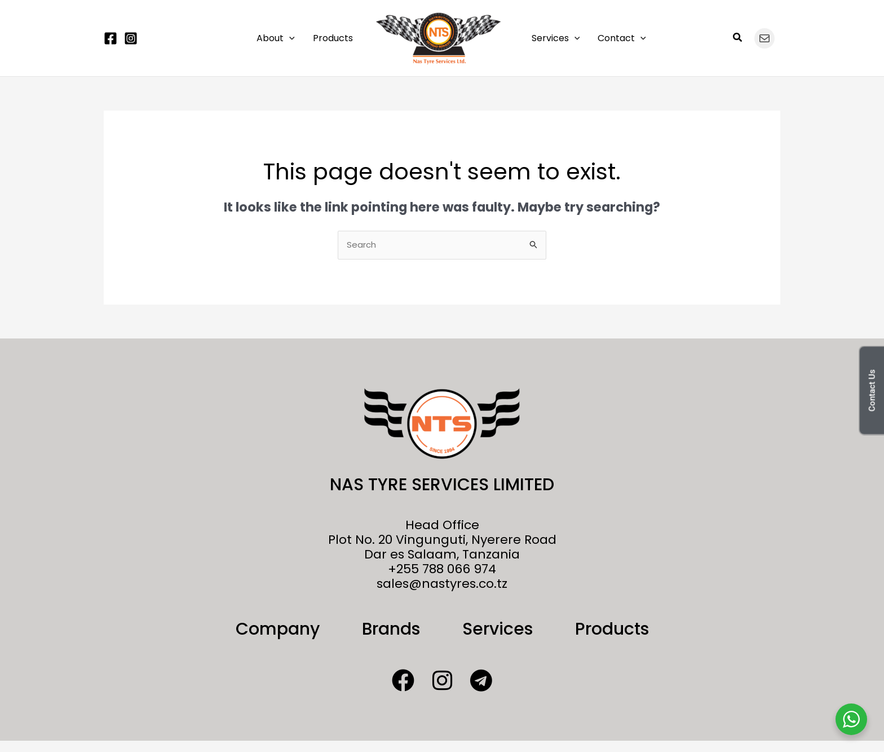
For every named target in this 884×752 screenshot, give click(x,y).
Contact (622, 38)
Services (556, 38)
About (276, 38)
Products (333, 38)
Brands (391, 629)
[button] (289, 38)
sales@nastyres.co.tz (442, 583)
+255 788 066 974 (442, 569)
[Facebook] (110, 38)
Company (278, 629)
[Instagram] (131, 38)
